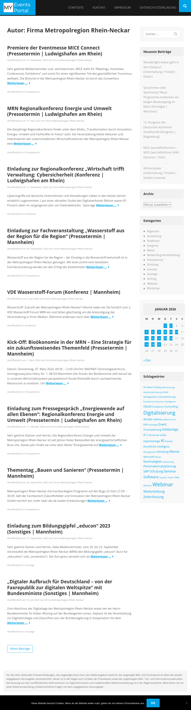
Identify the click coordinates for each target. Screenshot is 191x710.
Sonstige (29, 565)
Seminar (152, 269)
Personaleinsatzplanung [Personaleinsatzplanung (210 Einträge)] (159, 466)
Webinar (152, 284)
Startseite (76, 8)
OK (153, 703)
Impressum (122, 8)
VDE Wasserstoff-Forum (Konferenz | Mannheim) (63, 292)
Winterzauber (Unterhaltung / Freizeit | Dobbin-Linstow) (159, 173)
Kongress (152, 246)
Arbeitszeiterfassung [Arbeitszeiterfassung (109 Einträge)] (152, 392)
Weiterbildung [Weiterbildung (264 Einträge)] (154, 491)
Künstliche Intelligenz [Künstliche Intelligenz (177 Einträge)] (156, 446)
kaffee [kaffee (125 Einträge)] (163, 435)
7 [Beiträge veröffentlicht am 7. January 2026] (159, 332)
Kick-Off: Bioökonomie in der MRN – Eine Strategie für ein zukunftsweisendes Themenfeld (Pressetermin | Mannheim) (69, 348)
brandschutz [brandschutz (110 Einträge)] (149, 401)
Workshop (153, 288)
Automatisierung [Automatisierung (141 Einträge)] (166, 396)
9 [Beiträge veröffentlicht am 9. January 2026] (171, 332)
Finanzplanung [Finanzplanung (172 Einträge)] (152, 429)
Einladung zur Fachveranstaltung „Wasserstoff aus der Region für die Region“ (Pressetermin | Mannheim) (65, 236)
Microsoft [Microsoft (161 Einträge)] (148, 456)
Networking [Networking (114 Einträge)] (168, 461)
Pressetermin (32, 91)
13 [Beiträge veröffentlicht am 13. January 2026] (152, 338)
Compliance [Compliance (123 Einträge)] (158, 406)
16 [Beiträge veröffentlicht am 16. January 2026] (171, 338)
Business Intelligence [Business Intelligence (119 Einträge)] (166, 401)
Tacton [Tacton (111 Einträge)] (171, 477)
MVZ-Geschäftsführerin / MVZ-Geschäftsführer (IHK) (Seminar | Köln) (161, 152)
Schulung (153, 264)
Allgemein (153, 231)
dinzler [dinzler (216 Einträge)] (148, 419)
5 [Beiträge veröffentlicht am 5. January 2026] (146, 332)
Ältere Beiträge (20, 649)
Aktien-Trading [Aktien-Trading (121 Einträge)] (153, 387)
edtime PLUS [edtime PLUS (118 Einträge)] (169, 419)
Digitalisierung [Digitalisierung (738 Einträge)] (159, 413)
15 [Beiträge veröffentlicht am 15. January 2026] (165, 338)
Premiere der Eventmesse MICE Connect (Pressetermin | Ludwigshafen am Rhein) (54, 50)
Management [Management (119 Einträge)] (149, 452)
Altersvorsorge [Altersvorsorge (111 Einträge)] (168, 387)
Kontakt (99, 8)
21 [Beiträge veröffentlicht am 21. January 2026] (159, 344)
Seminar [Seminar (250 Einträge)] (170, 471)
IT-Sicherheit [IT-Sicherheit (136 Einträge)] (152, 435)
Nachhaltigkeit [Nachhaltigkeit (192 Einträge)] (152, 461)
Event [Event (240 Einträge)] (163, 424)
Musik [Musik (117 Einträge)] (158, 457)
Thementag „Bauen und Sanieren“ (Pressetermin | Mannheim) (65, 473)
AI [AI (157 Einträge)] (144, 387)
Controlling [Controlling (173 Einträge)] (171, 406)
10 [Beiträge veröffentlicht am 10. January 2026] (176, 332)
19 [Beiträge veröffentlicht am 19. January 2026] (146, 344)
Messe (151, 250)
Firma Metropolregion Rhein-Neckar (72, 60)
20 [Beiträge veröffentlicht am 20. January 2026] (152, 344)
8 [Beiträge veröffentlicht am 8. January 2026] (165, 332)
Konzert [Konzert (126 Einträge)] (169, 441)
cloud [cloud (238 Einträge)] (147, 406)
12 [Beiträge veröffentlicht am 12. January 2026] (146, 338)
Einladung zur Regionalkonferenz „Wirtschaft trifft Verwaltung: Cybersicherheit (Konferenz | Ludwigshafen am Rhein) (65, 175)
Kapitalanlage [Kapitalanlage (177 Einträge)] (151, 441)
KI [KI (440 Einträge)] (162, 440)
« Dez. (147, 360)
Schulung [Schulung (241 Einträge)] (156, 471)
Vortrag (151, 279)
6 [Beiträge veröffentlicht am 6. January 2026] (153, 332)
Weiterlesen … (17, 83)
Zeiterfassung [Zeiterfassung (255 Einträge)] (153, 497)
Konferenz (30, 214)
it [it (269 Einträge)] (144, 434)
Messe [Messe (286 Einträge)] (174, 451)
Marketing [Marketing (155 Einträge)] (163, 451)
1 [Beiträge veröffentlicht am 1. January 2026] (165, 325)
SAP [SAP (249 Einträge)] (146, 471)
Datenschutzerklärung (158, 8)
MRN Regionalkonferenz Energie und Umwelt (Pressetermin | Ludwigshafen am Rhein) (59, 111)
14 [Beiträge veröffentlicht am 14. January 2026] (159, 338)
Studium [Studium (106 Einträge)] (163, 477)
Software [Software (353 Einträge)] (151, 476)
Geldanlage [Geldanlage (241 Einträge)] (170, 429)
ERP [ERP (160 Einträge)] (145, 424)
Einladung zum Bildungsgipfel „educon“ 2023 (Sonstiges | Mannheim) (58, 529)
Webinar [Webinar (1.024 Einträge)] (162, 484)
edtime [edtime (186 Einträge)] (158, 419)
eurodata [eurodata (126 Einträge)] (153, 424)
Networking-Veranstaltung (163, 255)
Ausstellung (154, 236)
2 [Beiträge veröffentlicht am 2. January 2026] (171, 325)
